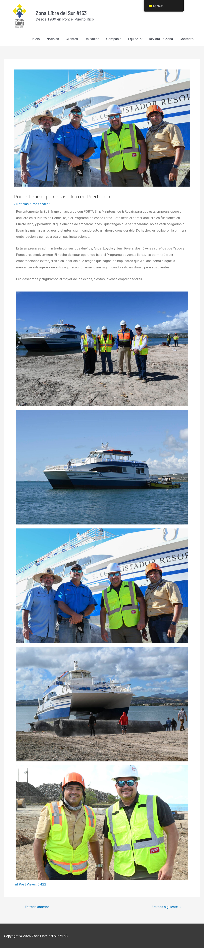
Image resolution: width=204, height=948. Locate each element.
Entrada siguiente (167, 907)
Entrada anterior (35, 907)
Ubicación (92, 39)
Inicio (36, 39)
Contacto (187, 39)
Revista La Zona (161, 39)
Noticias (53, 39)
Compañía (113, 39)
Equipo (133, 39)
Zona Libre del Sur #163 (61, 13)
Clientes (72, 39)
